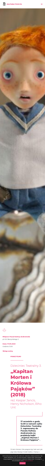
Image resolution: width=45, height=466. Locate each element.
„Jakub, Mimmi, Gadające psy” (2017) (22, 371)
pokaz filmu (21, 341)
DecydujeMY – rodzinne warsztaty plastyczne (9, 371)
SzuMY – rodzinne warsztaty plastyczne (36, 371)
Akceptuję (22, 463)
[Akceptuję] (43, 460)
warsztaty (9, 341)
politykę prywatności (28, 460)
